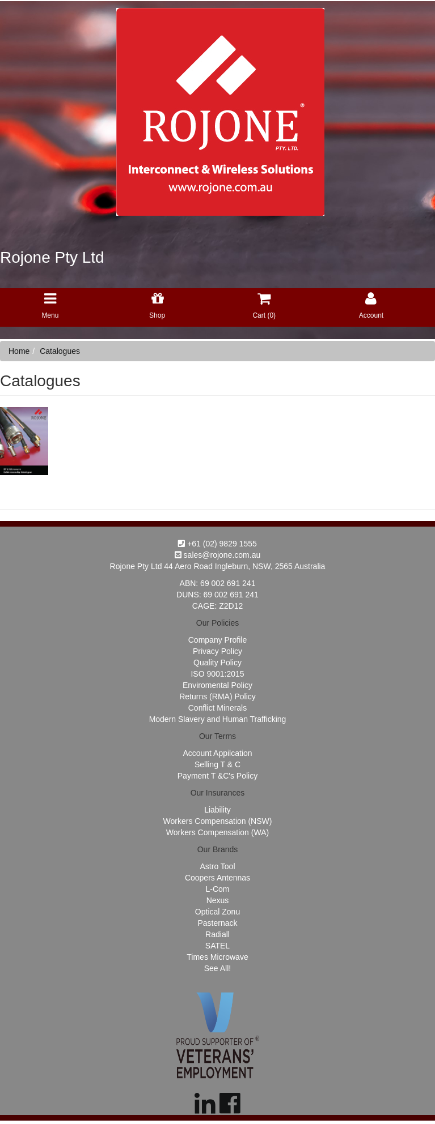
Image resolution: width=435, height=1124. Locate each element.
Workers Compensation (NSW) (217, 821)
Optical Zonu (217, 911)
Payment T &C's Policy (217, 775)
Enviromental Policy (217, 685)
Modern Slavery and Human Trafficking (217, 719)
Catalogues (60, 351)
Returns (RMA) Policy (217, 696)
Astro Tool (217, 866)
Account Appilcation (217, 753)
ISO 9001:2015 (217, 673)
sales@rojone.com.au (218, 554)
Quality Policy (217, 662)
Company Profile (217, 639)
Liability (217, 809)
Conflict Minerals (217, 707)
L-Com (217, 889)
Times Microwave (217, 956)
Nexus (217, 900)
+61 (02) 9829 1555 (217, 543)
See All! (217, 968)
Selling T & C (217, 764)
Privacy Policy (217, 651)
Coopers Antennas (217, 877)
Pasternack (217, 923)
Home (19, 351)
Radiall (217, 934)
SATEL (217, 945)
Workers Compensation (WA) (217, 832)
